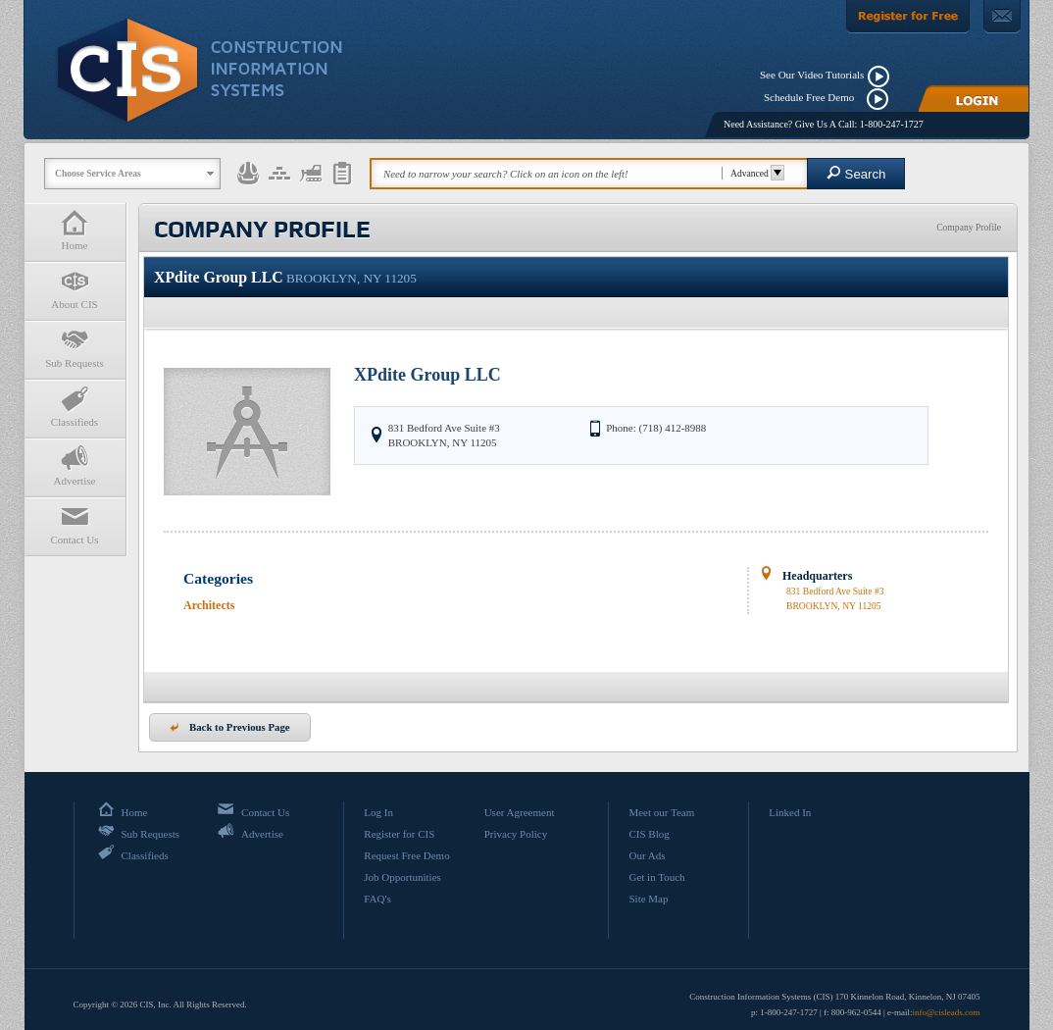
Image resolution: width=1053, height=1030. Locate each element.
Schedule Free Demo (813, 97)
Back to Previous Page (230, 727)
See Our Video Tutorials (812, 74)
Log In (378, 812)
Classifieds (75, 407)
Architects (208, 605)
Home (75, 230)
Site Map (648, 898)
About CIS (75, 289)
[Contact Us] (1002, 16)
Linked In (790, 812)
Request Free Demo (406, 855)
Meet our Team (661, 812)
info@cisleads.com (945, 1012)
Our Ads (646, 855)
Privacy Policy (515, 834)
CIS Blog (648, 834)
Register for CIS (399, 834)
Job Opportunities (402, 877)
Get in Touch (656, 877)
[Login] (973, 98)
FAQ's (377, 898)
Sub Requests (75, 348)
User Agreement (519, 812)
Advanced (754, 173)
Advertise (75, 465)
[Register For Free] (908, 16)
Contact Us (75, 524)
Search (856, 173)
